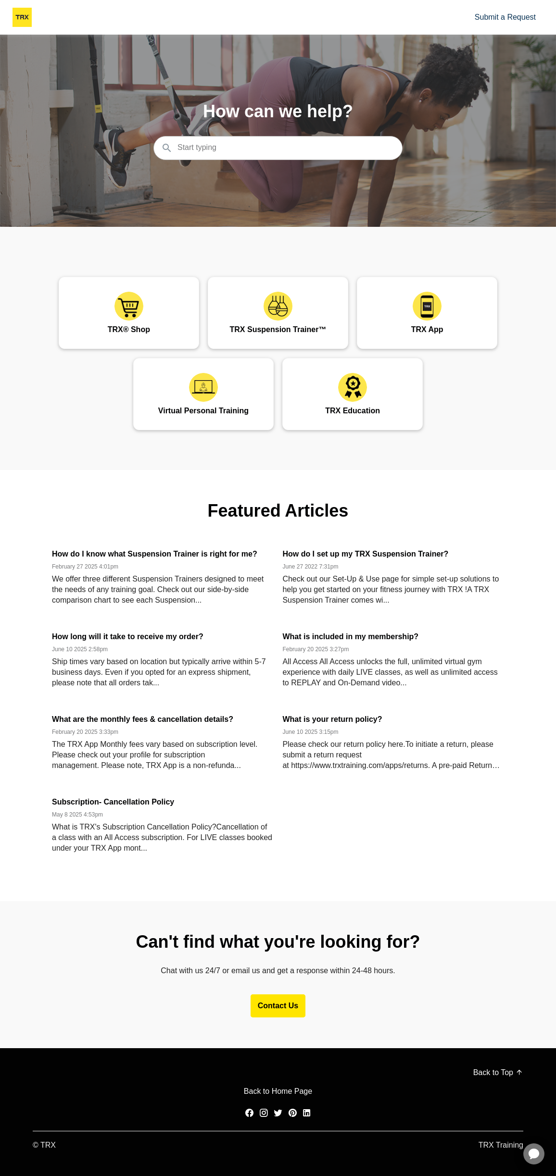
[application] (534, 1154)
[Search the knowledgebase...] (278, 148)
